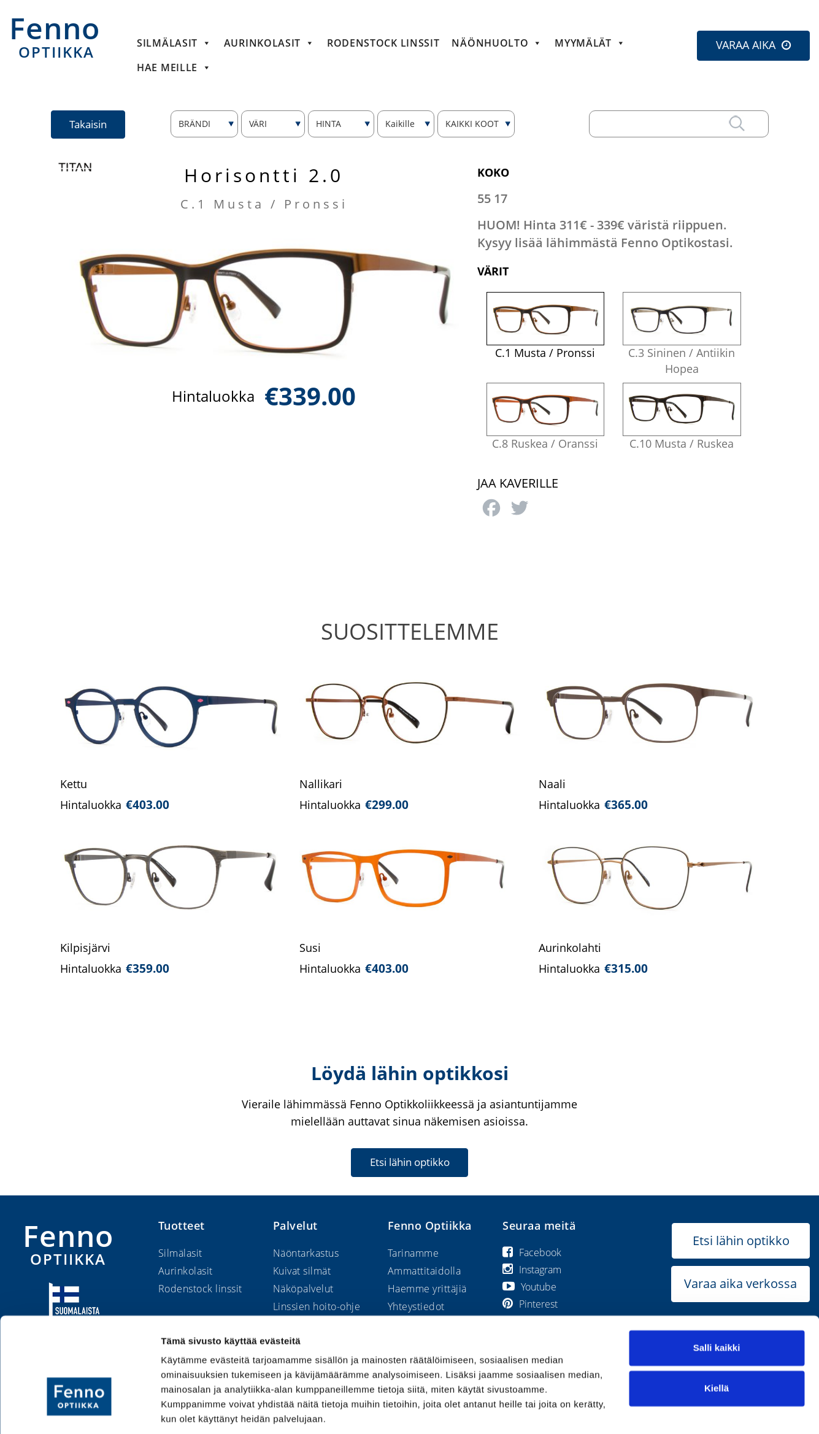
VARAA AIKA (745, 44)
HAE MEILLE (174, 67)
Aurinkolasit (269, 43)
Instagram (531, 1269)
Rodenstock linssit (383, 43)
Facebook (531, 1252)
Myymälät (590, 43)
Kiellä (716, 1345)
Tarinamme (413, 1253)
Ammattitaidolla (424, 1271)
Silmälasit (174, 43)
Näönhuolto (497, 43)
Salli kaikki (716, 1305)
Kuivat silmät (302, 1271)
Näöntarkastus (306, 1253)
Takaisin (88, 124)
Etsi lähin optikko (410, 1162)
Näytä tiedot (187, 1410)
